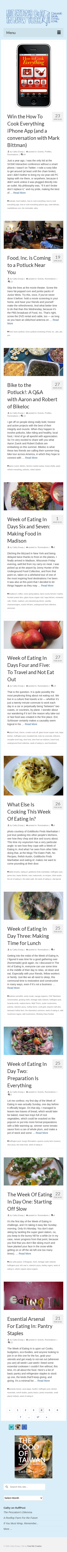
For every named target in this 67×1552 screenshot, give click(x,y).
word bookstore (51, 743)
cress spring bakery (31, 594)
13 (23, 416)
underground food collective (45, 605)
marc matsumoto (35, 875)
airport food (13, 732)
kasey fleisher (22, 875)
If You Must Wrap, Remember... (21, 1523)
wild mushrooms (28, 1014)
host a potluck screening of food (38, 332)
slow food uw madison (40, 740)
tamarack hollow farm (15, 1010)
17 (38, 1417)
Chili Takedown (55, 996)
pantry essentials (46, 1393)
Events (41, 152)
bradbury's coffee (16, 594)
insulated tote (32, 736)
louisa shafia (50, 466)
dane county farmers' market (51, 594)
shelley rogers (47, 1265)
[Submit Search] (6, 1487)
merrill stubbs (21, 1393)
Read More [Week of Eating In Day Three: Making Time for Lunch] (13, 987)
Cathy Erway (18, 152)
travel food (55, 740)
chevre (21, 732)
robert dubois (35, 470)
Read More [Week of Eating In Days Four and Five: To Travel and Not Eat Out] (31, 724)
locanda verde (13, 1003)
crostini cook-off (32, 732)
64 (23, 154)
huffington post (20, 736)
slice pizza (11, 1145)
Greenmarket (12, 1000)
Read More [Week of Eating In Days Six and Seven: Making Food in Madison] (47, 585)
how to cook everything (36, 201)
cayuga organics (41, 996)
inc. (53, 332)
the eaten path (28, 879)
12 (10, 282)
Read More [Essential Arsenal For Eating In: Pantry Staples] (44, 1380)
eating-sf (24, 872)
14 (53, 686)
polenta (10, 1007)
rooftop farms (32, 1007)
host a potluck (19, 332)
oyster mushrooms (49, 1003)
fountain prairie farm (15, 597)
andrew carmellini (16, 996)
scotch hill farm (27, 605)
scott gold (42, 1007)
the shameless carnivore (35, 1010)
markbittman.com (14, 208)
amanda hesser (15, 1389)
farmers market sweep (35, 466)
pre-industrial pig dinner (34, 601)
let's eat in (24, 1265)
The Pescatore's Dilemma (18, 1512)
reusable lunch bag (15, 740)
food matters (21, 201)
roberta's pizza (20, 1007)
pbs (57, 332)
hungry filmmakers (29, 1141)
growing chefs (24, 1000)
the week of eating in (43, 879)
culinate (12, 201)
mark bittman (54, 205)
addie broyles (14, 872)
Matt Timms (36, 1003)
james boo (11, 875)
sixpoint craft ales (54, 1007)
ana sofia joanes (15, 1262)
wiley (36, 208)
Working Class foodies (45, 1014)
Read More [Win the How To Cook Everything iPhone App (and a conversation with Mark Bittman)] (19, 192)
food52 (35, 1389)
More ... (8, 1529)
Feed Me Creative (34, 1546)
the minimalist (27, 208)
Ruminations (12, 154)
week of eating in (37, 743)
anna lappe (26, 1389)
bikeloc (22, 466)
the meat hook (22, 1145)
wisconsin (11, 608)
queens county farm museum (48, 1141)
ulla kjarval (56, 879)
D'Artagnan (27, 1262)
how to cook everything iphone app (34, 205)
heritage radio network (39, 1000)
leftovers (56, 736)
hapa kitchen (49, 597)
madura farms (25, 1003)
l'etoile (14, 601)
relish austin (56, 875)
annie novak (29, 996)
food (11, 332)
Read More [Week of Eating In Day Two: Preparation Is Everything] (42, 1132)
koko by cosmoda (45, 736)
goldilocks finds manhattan (39, 872)
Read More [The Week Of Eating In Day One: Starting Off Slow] (25, 1253)
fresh (35, 1262)
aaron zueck (14, 466)
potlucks (26, 470)
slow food (27, 740)
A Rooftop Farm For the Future (21, 1517)
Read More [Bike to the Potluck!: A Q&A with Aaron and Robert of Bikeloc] (31, 457)
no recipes (47, 875)
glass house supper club (34, 597)
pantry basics (33, 1393)
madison (21, 601)
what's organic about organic (26, 1269)
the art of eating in (14, 879)
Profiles (48, 152)
